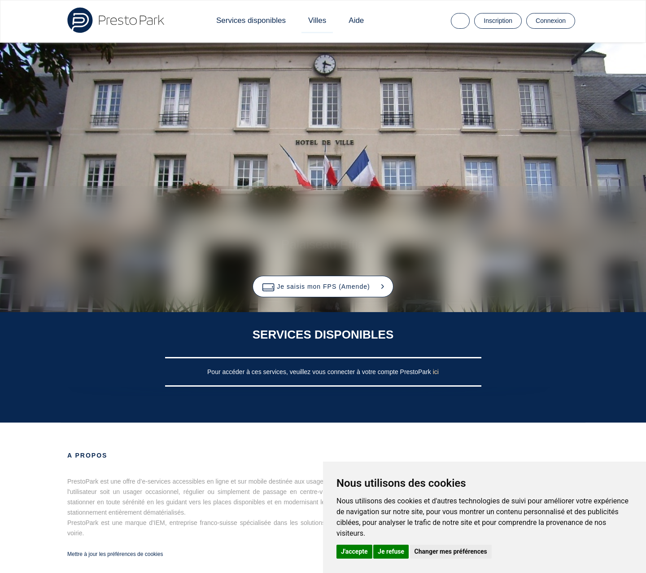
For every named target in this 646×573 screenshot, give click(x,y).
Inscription (498, 20)
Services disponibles (251, 20)
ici (436, 371)
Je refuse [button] (391, 551)
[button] (323, 286)
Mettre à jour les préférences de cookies (115, 554)
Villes (317, 20)
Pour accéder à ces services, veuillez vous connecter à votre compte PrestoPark (320, 371)
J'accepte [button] (354, 551)
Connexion (551, 20)
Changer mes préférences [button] (451, 551)
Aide (356, 20)
